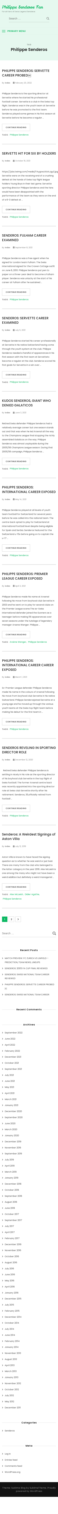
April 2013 (10, 1365)
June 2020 (10, 1123)
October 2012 (12, 1389)
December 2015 (13, 1298)
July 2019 (9, 1159)
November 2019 (13, 1147)
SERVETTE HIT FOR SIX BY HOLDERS (29, 153)
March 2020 (11, 1129)
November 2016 (13, 1250)
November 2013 (13, 1353)
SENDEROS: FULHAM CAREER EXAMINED (24, 237)
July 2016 (9, 1268)
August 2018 (11, 1202)
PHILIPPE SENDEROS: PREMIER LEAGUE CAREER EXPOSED (25, 576)
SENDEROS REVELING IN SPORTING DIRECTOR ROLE (29, 750)
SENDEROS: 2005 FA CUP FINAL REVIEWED (26, 968)
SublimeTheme (38, 1487)
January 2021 (11, 1105)
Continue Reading (16, 127)
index (7, 82)
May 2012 (9, 1401)
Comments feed (13, 1466)
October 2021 (12, 1063)
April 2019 (10, 1165)
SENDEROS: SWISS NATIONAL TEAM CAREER (27, 994)
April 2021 (10, 1093)
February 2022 (12, 1050)
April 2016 (10, 1286)
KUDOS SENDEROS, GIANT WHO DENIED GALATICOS (26, 402)
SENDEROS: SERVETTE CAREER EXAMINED (25, 320)
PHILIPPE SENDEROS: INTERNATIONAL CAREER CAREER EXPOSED (28, 665)
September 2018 (13, 1196)
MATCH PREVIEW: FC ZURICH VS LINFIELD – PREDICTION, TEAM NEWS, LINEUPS (26, 960)
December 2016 (13, 1244)
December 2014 (13, 1317)
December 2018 (13, 1183)
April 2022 (10, 1044)
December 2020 (13, 1111)
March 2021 (11, 1099)
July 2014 (9, 1329)
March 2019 (11, 1171)
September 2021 (13, 1069)
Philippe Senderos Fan (22, 7)
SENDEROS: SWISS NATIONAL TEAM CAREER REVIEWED (27, 976)
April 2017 (10, 1232)
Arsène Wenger (18, 642)
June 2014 (10, 1335)
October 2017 (12, 1214)
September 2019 (13, 1153)
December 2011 (13, 1407)
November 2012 (13, 1383)
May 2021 (9, 1087)
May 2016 (9, 1280)
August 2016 (11, 1262)
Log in (8, 1453)
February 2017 (12, 1238)
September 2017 (13, 1220)
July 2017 (9, 1226)
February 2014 (12, 1341)
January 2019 (11, 1177)
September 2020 (14, 1117)
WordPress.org (12, 1472)
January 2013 (11, 1377)
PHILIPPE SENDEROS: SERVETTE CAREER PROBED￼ (26, 73)
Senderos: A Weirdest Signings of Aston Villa (28, 836)
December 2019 (13, 1141)
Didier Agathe (32, 894)
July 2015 (9, 1304)
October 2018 (12, 1190)
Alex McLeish (16, 894)
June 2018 (10, 1208)
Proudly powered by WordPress (36, 1489)
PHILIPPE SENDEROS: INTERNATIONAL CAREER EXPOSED (29, 489)
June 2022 (10, 1038)
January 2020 (12, 1135)
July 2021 (9, 1075)
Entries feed (11, 1459)
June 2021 (10, 1081)
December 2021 (13, 1056)
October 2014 (12, 1322)
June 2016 (10, 1274)
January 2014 (12, 1347)
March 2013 (11, 1371)
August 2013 (11, 1359)
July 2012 (9, 1395)
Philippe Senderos (19, 134)
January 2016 (11, 1292)
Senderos (10, 1430)
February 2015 (12, 1310)
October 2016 (12, 1256)
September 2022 (13, 1032)
